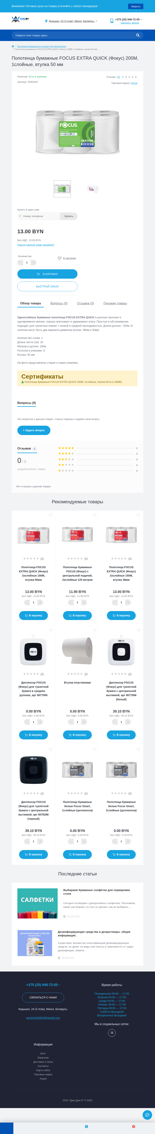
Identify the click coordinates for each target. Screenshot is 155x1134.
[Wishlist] (84, 1128)
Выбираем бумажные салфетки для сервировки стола (96, 891)
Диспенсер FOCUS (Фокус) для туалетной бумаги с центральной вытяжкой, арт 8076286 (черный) (33, 810)
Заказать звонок (130, 22)
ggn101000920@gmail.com (43, 1017)
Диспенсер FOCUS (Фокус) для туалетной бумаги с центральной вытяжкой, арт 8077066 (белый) (121, 691)
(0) (118, 76)
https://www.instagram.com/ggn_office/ (112, 1032)
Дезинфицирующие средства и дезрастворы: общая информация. (94, 933)
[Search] (137, 35)
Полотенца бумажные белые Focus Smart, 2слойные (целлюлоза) (121, 805)
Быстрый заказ (47, 286)
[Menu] (6, 1128)
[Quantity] (33, 602)
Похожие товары (115, 303)
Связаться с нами (43, 997)
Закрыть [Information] (135, 6)
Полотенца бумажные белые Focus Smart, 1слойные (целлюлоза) (77, 805)
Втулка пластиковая (77, 682)
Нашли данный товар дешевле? (35, 244)
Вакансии (43, 1057)
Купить (69, 215)
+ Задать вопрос (34, 429)
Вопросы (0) (59, 303)
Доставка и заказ (43, 1061)
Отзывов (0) (85, 303)
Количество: (25, 255)
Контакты (43, 1065)
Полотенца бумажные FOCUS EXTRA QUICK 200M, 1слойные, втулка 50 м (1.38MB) (73, 381)
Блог (43, 1053)
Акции (43, 1078)
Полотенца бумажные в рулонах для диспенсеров (41, 46)
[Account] (37, 1128)
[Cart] (131, 1128)
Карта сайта (43, 1069)
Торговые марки (43, 1074)
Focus (134, 82)
